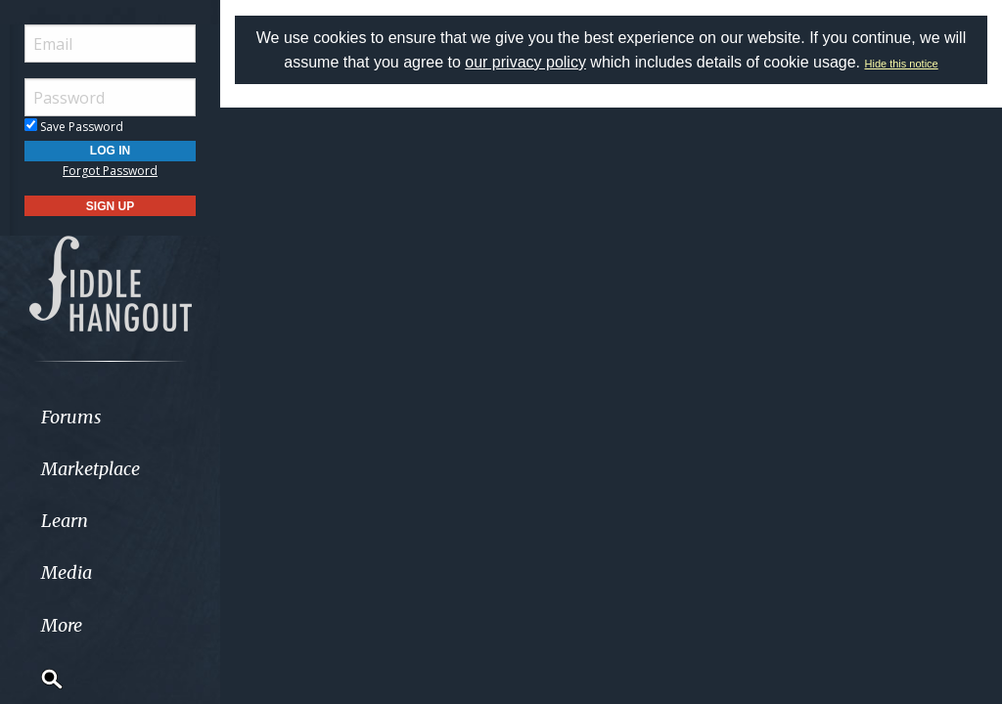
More (61, 625)
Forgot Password (110, 170)
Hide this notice (901, 63)
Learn (64, 520)
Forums (71, 417)
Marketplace (90, 469)
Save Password (73, 126)
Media (66, 572)
